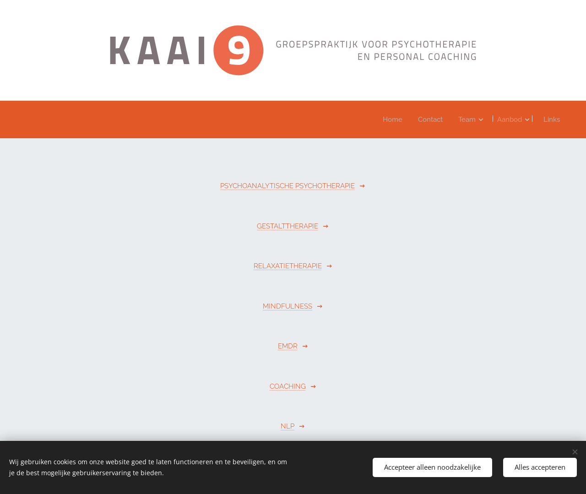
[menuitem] (384, 119)
